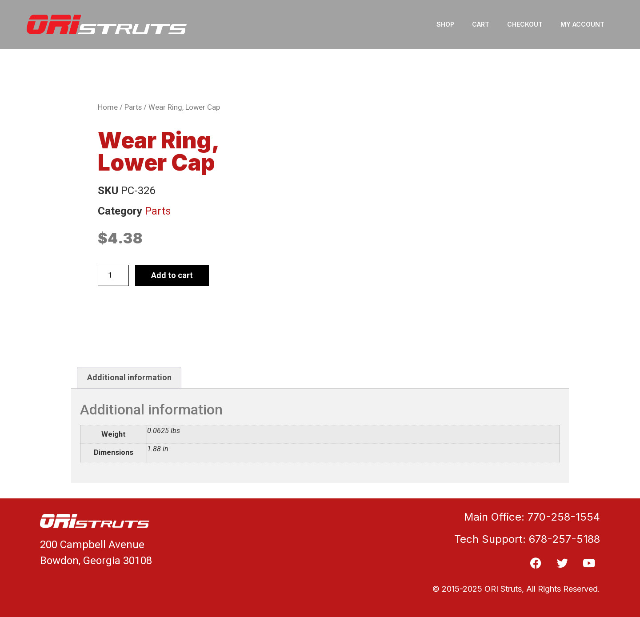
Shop (445, 24)
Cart (480, 24)
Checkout (525, 24)
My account (582, 24)
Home (108, 107)
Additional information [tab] (129, 377)
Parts (133, 107)
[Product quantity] (113, 275)
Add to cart (172, 275)
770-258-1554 (564, 516)
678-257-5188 (564, 539)
